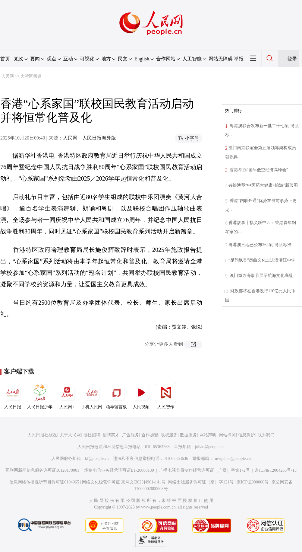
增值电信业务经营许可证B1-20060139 (119, 470)
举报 (239, 58)
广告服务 (130, 435)
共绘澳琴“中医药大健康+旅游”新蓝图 (263, 185)
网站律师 (227, 435)
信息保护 (246, 435)
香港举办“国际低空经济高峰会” (258, 170)
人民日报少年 (39, 395)
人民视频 (141, 395)
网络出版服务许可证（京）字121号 (201, 482)
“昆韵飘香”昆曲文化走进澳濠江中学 (261, 260)
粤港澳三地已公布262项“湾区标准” (260, 244)
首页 (5, 58)
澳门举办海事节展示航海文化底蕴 (260, 275)
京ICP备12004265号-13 (275, 470)
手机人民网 (91, 395)
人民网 (7, 76)
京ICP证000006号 (253, 482)
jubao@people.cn (210, 446)
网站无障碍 (221, 58)
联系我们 (266, 435)
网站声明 (208, 435)
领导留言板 (116, 395)
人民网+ (66, 395)
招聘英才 (110, 435)
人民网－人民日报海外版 (89, 137)
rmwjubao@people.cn (232, 458)
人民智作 (165, 395)
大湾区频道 (31, 76)
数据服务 (188, 435)
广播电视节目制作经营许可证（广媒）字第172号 (204, 470)
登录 (292, 58)
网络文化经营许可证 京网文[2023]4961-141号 (123, 482)
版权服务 (169, 435)
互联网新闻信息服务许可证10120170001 (42, 470)
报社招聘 (91, 435)
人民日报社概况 (42, 435)
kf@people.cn (97, 458)
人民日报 (12, 395)
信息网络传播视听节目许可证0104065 (44, 482)
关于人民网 (70, 435)
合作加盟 (149, 435)
